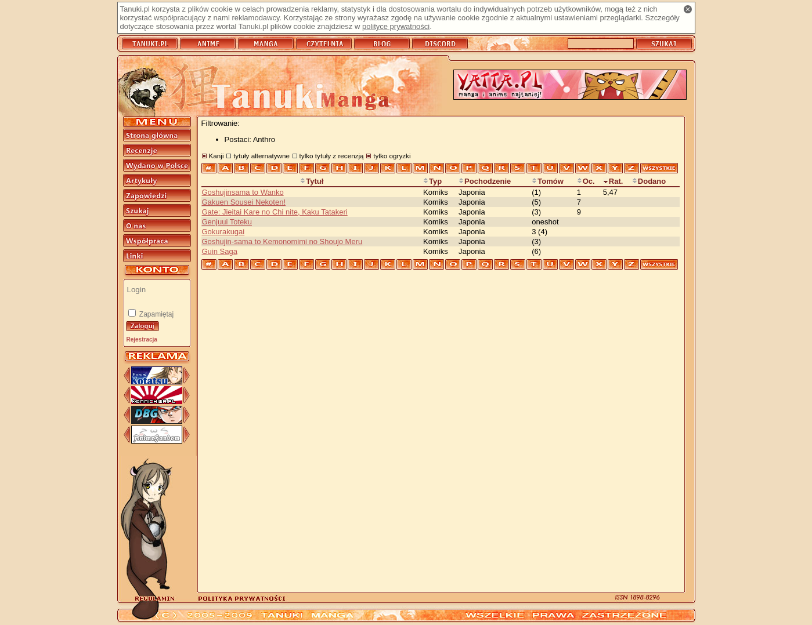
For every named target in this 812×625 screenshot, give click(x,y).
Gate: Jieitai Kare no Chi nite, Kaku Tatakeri (275, 212)
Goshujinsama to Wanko (243, 192)
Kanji (216, 155)
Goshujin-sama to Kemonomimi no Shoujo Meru (282, 241)
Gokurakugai (223, 231)
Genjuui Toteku (227, 221)
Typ (432, 181)
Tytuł (311, 181)
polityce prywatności (396, 26)
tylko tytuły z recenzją (331, 155)
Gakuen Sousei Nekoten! (244, 202)
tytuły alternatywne (261, 155)
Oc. (586, 181)
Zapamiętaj (156, 314)
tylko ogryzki (391, 155)
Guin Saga (219, 251)
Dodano (649, 181)
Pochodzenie (485, 181)
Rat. (613, 181)
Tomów (548, 181)
